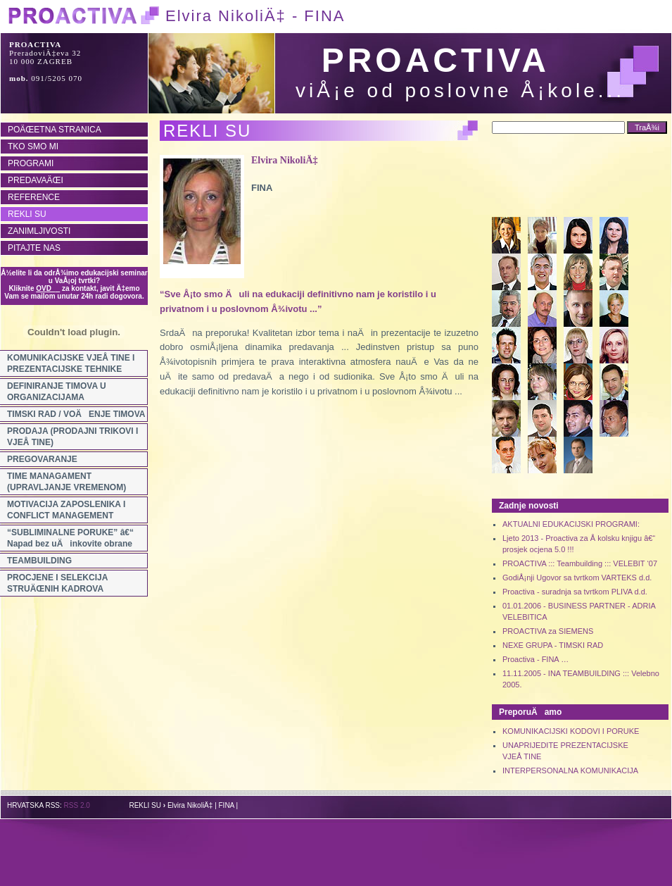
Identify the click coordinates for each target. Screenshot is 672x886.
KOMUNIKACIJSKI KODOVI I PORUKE (570, 731)
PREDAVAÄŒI (35, 180)
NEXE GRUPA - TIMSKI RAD (552, 645)
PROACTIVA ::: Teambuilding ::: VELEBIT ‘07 (579, 563)
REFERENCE (34, 197)
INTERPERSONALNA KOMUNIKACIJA (570, 770)
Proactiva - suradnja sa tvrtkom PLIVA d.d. (574, 591)
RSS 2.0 (77, 805)
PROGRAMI (30, 163)
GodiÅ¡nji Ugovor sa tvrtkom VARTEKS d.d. (577, 577)
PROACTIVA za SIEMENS (547, 631)
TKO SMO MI (33, 146)
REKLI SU (27, 214)
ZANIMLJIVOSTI (39, 231)
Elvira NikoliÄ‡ (284, 160)
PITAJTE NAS (34, 248)
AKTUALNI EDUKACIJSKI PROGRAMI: (571, 524)
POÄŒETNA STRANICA (54, 130)
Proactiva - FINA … (535, 659)
